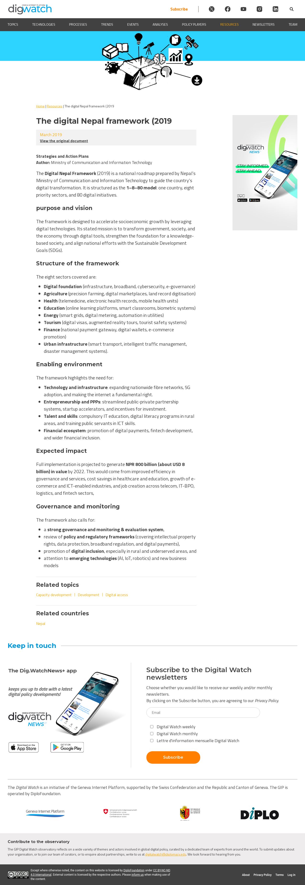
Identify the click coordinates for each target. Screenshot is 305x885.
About (246, 875)
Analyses (160, 24)
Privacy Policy (266, 700)
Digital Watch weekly (172, 726)
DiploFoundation (133, 870)
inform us (138, 875)
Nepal (40, 623)
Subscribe (171, 9)
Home (40, 106)
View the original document (64, 141)
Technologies (43, 24)
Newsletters (264, 24)
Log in (291, 875)
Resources (229, 24)
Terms (279, 875)
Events (133, 24)
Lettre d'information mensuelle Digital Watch (194, 740)
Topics (13, 24)
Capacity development (54, 595)
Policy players (194, 24)
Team (293, 24)
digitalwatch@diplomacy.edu (165, 854)
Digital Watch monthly (174, 733)
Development (89, 595)
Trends (107, 24)
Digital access (116, 595)
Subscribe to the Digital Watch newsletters (199, 673)
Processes (78, 24)
